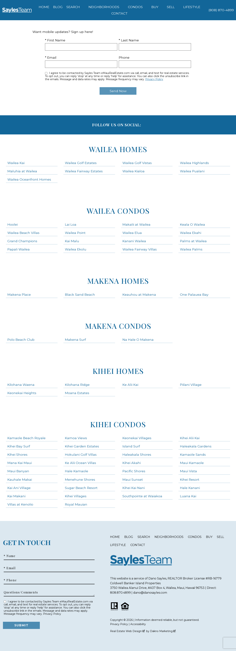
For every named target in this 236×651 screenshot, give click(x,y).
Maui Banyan (18, 471)
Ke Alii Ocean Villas (80, 463)
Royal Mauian (76, 504)
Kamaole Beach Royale (26, 438)
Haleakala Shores (136, 454)
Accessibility (138, 624)
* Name (9, 555)
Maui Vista (188, 471)
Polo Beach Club (20, 339)
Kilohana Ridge (77, 385)
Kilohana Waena (20, 385)
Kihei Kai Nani (133, 488)
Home (44, 7)
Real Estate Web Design (127, 631)
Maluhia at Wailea (22, 171)
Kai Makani (16, 496)
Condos (195, 537)
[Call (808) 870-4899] (221, 10)
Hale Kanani (190, 488)
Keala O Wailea (192, 224)
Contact (137, 545)
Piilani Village (191, 385)
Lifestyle (118, 545)
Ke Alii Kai (130, 385)
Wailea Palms (191, 249)
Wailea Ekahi (190, 233)
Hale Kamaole (76, 471)
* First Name (55, 40)
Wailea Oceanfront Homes (29, 179)
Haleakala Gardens (195, 446)
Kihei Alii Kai (189, 438)
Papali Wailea (18, 249)
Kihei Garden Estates (82, 446)
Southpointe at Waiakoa (142, 496)
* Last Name (129, 40)
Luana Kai (188, 496)
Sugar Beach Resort (81, 488)
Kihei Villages (75, 496)
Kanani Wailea (134, 241)
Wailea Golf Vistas (137, 163)
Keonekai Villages (136, 438)
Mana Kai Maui (19, 463)
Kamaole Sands (193, 454)
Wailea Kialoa (133, 171)
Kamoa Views (76, 438)
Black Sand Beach (80, 294)
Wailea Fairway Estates (84, 171)
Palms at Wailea (193, 241)
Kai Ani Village (19, 488)
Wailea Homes (118, 149)
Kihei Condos (118, 424)
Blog (58, 7)
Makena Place (19, 294)
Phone (124, 57)
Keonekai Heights (21, 393)
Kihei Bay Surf (18, 446)
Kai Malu (72, 241)
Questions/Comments (21, 592)
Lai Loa (70, 224)
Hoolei (12, 224)
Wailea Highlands (194, 163)
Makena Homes (118, 281)
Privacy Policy (154, 79)
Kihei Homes (118, 371)
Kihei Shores (17, 454)
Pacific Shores (133, 471)
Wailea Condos (118, 211)
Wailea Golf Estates (81, 163)
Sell (220, 537)
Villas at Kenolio (20, 504)
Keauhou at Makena (139, 294)
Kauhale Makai (19, 479)
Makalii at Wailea (136, 224)
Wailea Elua (132, 233)
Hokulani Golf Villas (81, 454)
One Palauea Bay (194, 294)
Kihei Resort (189, 479)
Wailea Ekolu (75, 249)
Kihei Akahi (131, 463)
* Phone (10, 580)
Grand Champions (22, 241)
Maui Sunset (132, 479)
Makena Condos (118, 326)
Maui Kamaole (192, 463)
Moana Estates (77, 393)
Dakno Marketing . (163, 631)
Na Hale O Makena (138, 339)
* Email (50, 57)
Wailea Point (75, 233)
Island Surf (131, 446)
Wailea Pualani (192, 171)
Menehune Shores (80, 479)
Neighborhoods (169, 537)
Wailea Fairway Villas (139, 249)
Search (144, 537)
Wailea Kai (16, 163)
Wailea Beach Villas (23, 233)
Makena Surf (75, 339)
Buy (209, 537)
